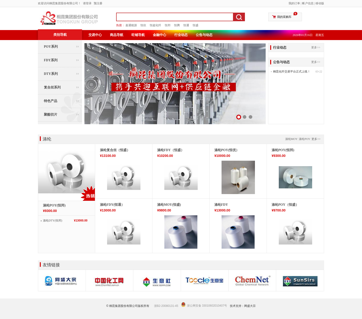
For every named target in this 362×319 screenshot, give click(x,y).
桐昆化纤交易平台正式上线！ (291, 71)
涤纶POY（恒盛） (285, 204)
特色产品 (50, 101)
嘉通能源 (131, 25)
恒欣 (143, 25)
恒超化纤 (155, 25)
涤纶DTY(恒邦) (52, 220)
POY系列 (51, 46)
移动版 (319, 3)
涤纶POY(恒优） (226, 150)
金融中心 (159, 35)
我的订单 (294, 3)
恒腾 (177, 25)
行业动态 (181, 35)
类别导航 (60, 34)
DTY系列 (51, 74)
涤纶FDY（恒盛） (170, 150)
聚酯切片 (50, 114)
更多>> (315, 47)
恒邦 (168, 25)
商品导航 (116, 35)
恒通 (186, 25)
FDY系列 (50, 60)
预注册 (98, 3)
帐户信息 (308, 3)
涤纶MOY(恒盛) (169, 204)
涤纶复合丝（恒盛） (115, 150)
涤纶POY (304, 139)
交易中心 (95, 35)
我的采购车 (284, 17)
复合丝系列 (52, 87)
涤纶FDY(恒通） (112, 204)
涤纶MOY (291, 139)
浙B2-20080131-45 (166, 306)
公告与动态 (204, 35)
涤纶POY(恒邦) (54, 205)
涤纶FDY (221, 204)
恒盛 (195, 25)
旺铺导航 (138, 35)
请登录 (87, 3)
